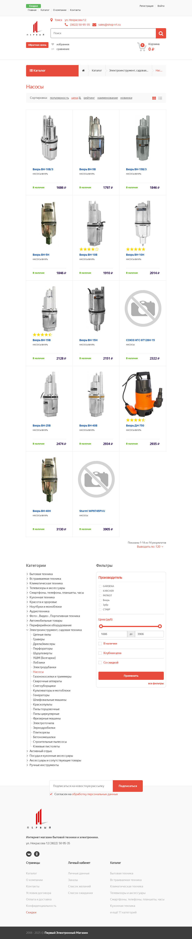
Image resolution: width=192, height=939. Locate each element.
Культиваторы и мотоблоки (51, 690)
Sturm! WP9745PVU (92, 510)
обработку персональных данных (94, 794)
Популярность (59, 98)
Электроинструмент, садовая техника (130, 70)
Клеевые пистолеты (46, 746)
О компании (59, 10)
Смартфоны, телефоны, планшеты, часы (57, 592)
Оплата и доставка (39, 899)
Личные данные (78, 873)
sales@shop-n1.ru (109, 24)
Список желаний (79, 886)
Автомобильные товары (46, 620)
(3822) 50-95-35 (80, 24)
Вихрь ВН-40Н (42, 510)
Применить (131, 675)
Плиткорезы (41, 732)
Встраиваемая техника (45, 578)
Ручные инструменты (44, 765)
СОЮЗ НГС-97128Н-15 (140, 340)
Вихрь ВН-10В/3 (43, 169)
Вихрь (45, 174)
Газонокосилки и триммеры (52, 676)
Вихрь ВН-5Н (41, 254)
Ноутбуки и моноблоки (46, 606)
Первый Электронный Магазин (66, 933)
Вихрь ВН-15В (42, 340)
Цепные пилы (42, 634)
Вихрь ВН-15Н (88, 340)
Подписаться (128, 786)
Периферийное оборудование (51, 625)
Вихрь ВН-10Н (135, 254)
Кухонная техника (42, 597)
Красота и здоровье (43, 602)
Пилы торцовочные (46, 709)
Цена (74, 98)
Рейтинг (89, 98)
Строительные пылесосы (50, 742)
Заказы (73, 880)
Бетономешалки (44, 737)
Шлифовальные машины (49, 700)
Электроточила (43, 723)
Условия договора (38, 893)
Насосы (160, 70)
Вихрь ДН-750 (135, 425)
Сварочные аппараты (47, 681)
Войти (161, 6)
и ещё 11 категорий (123, 912)
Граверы (39, 639)
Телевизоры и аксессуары (47, 588)
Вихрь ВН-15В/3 (136, 169)
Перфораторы (43, 648)
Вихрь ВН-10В (88, 254)
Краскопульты (42, 704)
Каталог (45, 10)
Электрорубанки (44, 667)
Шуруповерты (42, 653)
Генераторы (41, 695)
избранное (60, 44)
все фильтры (156, 683)
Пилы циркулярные (46, 714)
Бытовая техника (41, 574)
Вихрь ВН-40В (88, 425)
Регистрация (146, 6)
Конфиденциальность (41, 906)
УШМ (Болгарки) (44, 658)
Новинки (126, 98)
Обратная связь (37, 45)
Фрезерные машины (47, 718)
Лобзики (39, 662)
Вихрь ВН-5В (87, 169)
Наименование (107, 98)
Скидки (33, 6)
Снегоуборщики (44, 686)
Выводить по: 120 (149, 546)
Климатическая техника (46, 583)
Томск (58, 20)
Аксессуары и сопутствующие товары (55, 760)
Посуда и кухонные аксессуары (51, 755)
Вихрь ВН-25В (42, 425)
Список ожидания (80, 893)
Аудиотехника (39, 611)
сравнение (60, 49)
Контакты (75, 10)
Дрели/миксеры (44, 644)
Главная (32, 10)
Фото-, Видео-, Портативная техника (55, 616)
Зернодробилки (44, 728)
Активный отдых (41, 751)
